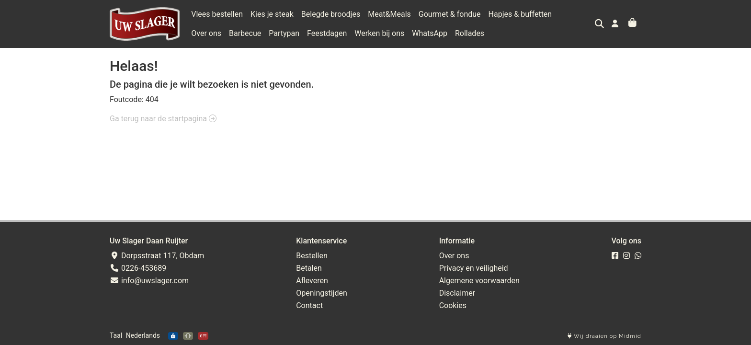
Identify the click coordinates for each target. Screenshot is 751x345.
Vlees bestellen (217, 14)
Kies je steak (272, 14)
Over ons (574, 14)
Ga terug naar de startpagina (163, 118)
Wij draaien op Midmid (604, 336)
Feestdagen (289, 33)
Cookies (453, 305)
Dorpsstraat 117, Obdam (157, 255)
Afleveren (312, 280)
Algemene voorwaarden (479, 280)
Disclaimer (457, 293)
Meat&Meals (389, 14)
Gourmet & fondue (450, 14)
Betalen (309, 268)
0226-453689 (138, 268)
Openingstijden (321, 293)
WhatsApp (392, 33)
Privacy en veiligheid (473, 268)
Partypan (246, 33)
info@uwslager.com (149, 280)
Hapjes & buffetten (520, 14)
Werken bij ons (342, 33)
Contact (309, 305)
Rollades (431, 33)
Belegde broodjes (330, 14)
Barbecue (207, 33)
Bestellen (312, 255)
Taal (116, 335)
